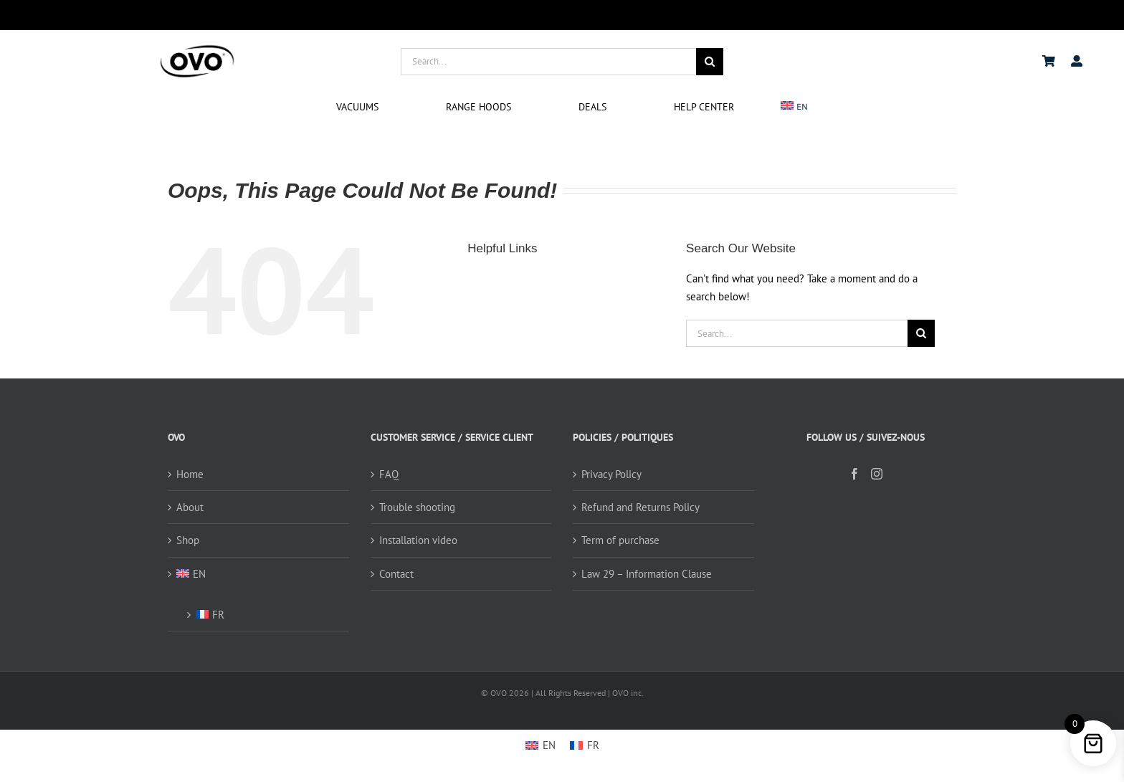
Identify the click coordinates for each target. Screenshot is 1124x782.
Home (190, 474)
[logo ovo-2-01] (197, 47)
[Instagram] (876, 474)
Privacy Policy (611, 474)
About (190, 507)
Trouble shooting (417, 507)
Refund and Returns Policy (640, 507)
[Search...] (548, 61)
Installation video (418, 540)
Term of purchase (620, 540)
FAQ (389, 474)
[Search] (709, 61)
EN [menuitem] (549, 745)
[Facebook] (854, 474)
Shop (187, 540)
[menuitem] (795, 107)
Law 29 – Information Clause (646, 574)
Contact (396, 574)
